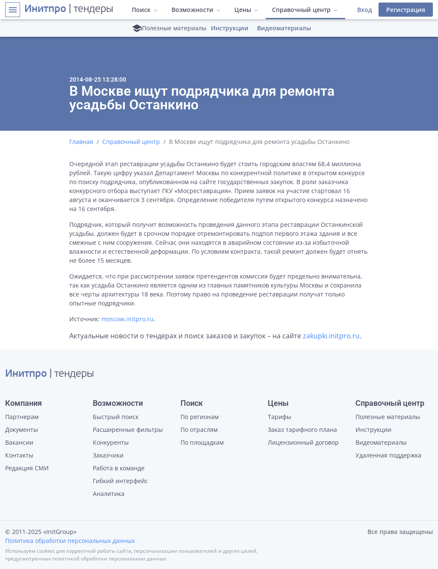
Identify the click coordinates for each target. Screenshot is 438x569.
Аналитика (108, 494)
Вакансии (19, 442)
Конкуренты (111, 442)
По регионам (200, 417)
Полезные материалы (387, 417)
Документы (21, 429)
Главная (81, 142)
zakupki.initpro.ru (331, 335)
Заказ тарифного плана (302, 429)
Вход (364, 10)
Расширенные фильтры (128, 429)
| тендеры (68, 9)
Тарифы (279, 417)
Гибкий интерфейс (120, 481)
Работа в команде (119, 468)
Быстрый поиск (116, 417)
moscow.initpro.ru (127, 319)
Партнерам (21, 417)
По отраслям (199, 429)
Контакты (19, 455)
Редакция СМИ (27, 468)
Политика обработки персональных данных (70, 541)
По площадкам (202, 442)
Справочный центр (131, 142)
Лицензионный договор (303, 442)
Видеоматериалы (284, 28)
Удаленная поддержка (388, 455)
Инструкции (230, 28)
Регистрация (405, 10)
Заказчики (108, 455)
